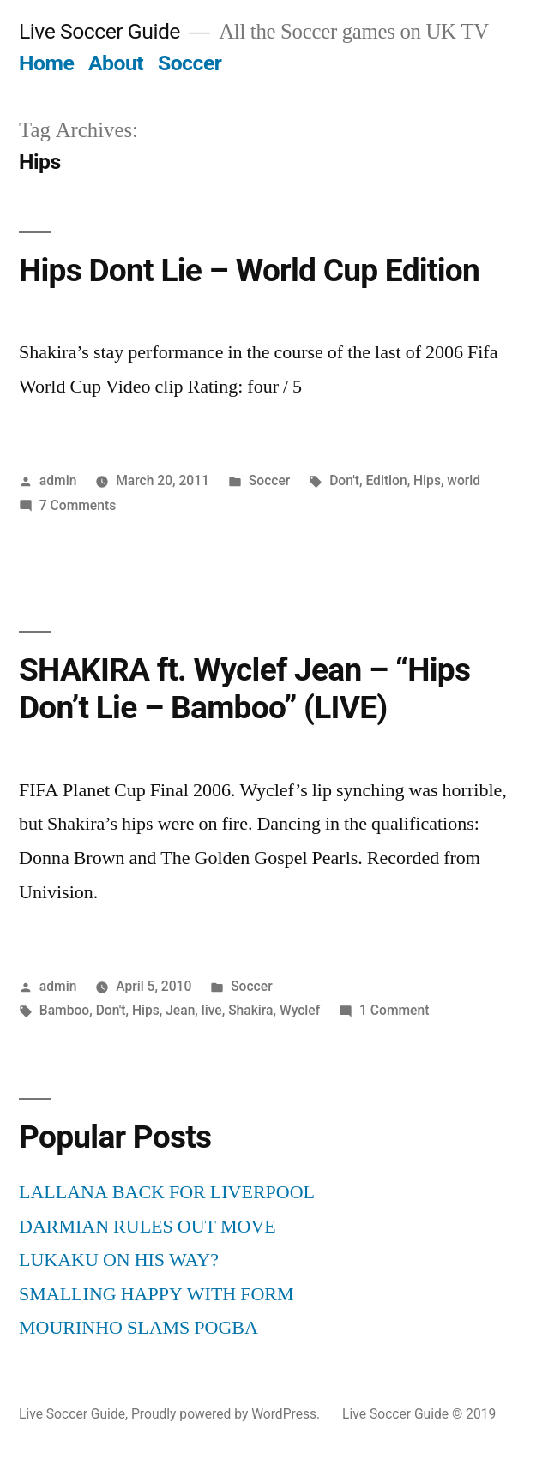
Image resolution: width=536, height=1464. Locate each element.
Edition (386, 480)
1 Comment (394, 1010)
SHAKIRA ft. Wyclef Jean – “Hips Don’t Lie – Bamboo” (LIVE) (244, 689)
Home (46, 63)
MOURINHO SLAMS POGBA (138, 1328)
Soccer (189, 63)
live (212, 1010)
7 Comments (77, 505)
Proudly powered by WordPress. (227, 1414)
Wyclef (300, 1010)
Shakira (250, 1010)
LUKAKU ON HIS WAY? (119, 1260)
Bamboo (64, 1010)
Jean (180, 1010)
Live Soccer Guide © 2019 (419, 1414)
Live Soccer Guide (99, 31)
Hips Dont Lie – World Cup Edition (249, 270)
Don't (344, 480)
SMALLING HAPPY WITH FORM (156, 1294)
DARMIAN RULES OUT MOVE (147, 1227)
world (463, 480)
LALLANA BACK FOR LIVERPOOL (167, 1192)
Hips (427, 480)
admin (58, 480)
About (115, 63)
